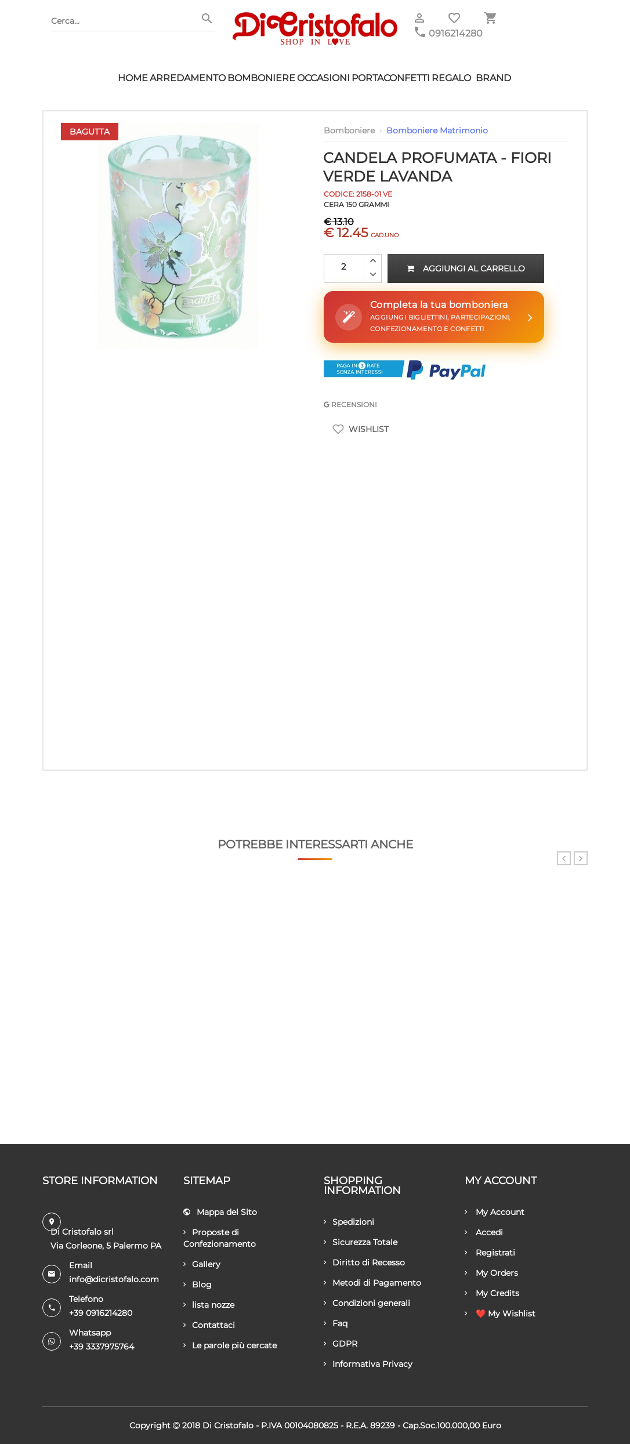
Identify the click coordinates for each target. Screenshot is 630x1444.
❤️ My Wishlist (500, 1313)
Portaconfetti (391, 78)
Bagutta (90, 131)
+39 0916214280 (100, 1313)
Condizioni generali (367, 1303)
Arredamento (188, 78)
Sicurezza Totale (360, 1242)
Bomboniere (261, 78)
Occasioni (323, 78)
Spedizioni (349, 1222)
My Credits (492, 1293)
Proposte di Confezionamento (219, 1238)
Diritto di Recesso (364, 1262)
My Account (494, 1212)
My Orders (491, 1273)
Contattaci (209, 1325)
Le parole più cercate (230, 1345)
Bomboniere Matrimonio (437, 130)
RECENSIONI (350, 404)
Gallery (201, 1264)
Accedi (484, 1232)
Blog (197, 1284)
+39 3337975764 (101, 1346)
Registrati (490, 1252)
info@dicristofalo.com (114, 1279)
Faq (335, 1323)
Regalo (451, 78)
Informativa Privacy (368, 1364)
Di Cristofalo (228, 1425)
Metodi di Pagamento (372, 1283)
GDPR (340, 1343)
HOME (133, 78)
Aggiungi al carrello (466, 268)
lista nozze (208, 1305)
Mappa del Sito (220, 1212)
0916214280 (456, 33)
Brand (493, 78)
